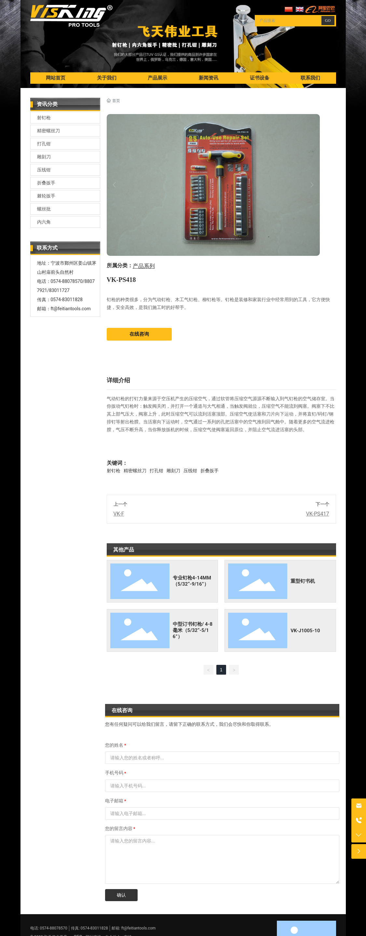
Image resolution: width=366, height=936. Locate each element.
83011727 (59, 290)
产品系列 (144, 266)
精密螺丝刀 (48, 130)
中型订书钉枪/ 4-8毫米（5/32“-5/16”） (192, 630)
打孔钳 (44, 143)
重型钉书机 (303, 581)
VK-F (119, 514)
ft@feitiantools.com (71, 308)
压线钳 (44, 169)
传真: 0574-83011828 (89, 928)
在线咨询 (139, 334)
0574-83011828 (67, 299)
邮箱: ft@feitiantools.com (134, 928)
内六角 (44, 222)
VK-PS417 (317, 514)
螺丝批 (44, 209)
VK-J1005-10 (305, 631)
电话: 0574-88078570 (48, 928)
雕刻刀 (44, 156)
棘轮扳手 (46, 195)
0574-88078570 (67, 281)
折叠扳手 (46, 182)
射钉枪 (44, 117)
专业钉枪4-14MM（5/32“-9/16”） (192, 581)
